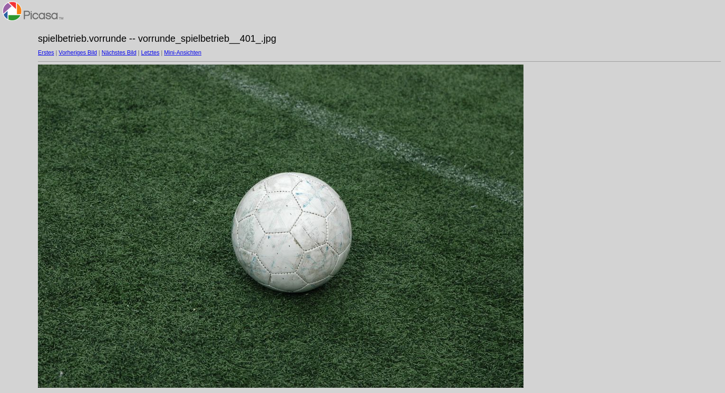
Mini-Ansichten (183, 52)
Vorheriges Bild (78, 52)
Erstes (46, 52)
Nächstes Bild (118, 52)
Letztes (150, 52)
